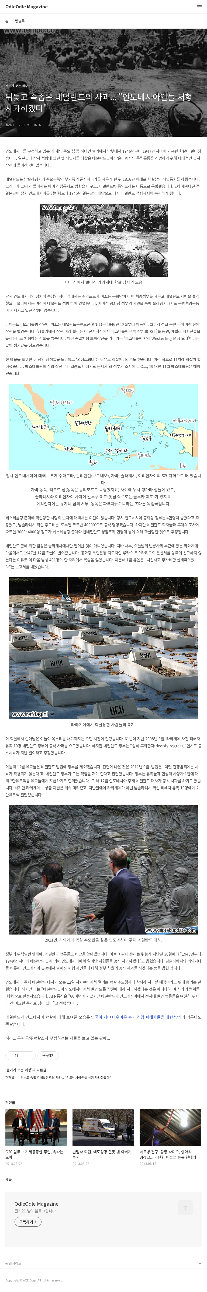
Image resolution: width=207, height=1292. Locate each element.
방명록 (20, 20)
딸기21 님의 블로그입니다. (36, 1210)
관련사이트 (13, 1263)
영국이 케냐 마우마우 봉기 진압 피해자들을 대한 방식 (136, 1017)
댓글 (8, 1179)
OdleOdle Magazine (26, 7)
